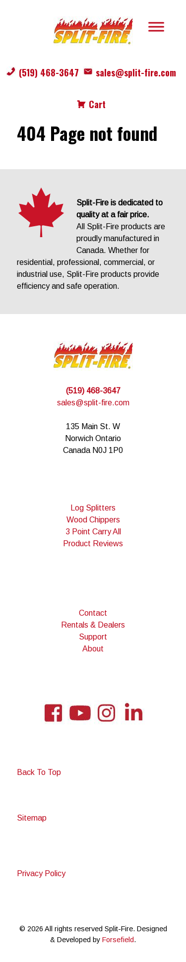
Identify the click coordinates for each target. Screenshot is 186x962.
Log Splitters (93, 508)
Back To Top (39, 772)
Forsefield (118, 940)
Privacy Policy (41, 873)
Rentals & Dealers (93, 625)
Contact (93, 613)
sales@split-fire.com (136, 72)
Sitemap (32, 818)
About (93, 648)
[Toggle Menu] (156, 26)
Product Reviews (93, 543)
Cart (97, 104)
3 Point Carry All (93, 531)
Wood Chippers (93, 519)
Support (93, 637)
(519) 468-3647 (49, 72)
